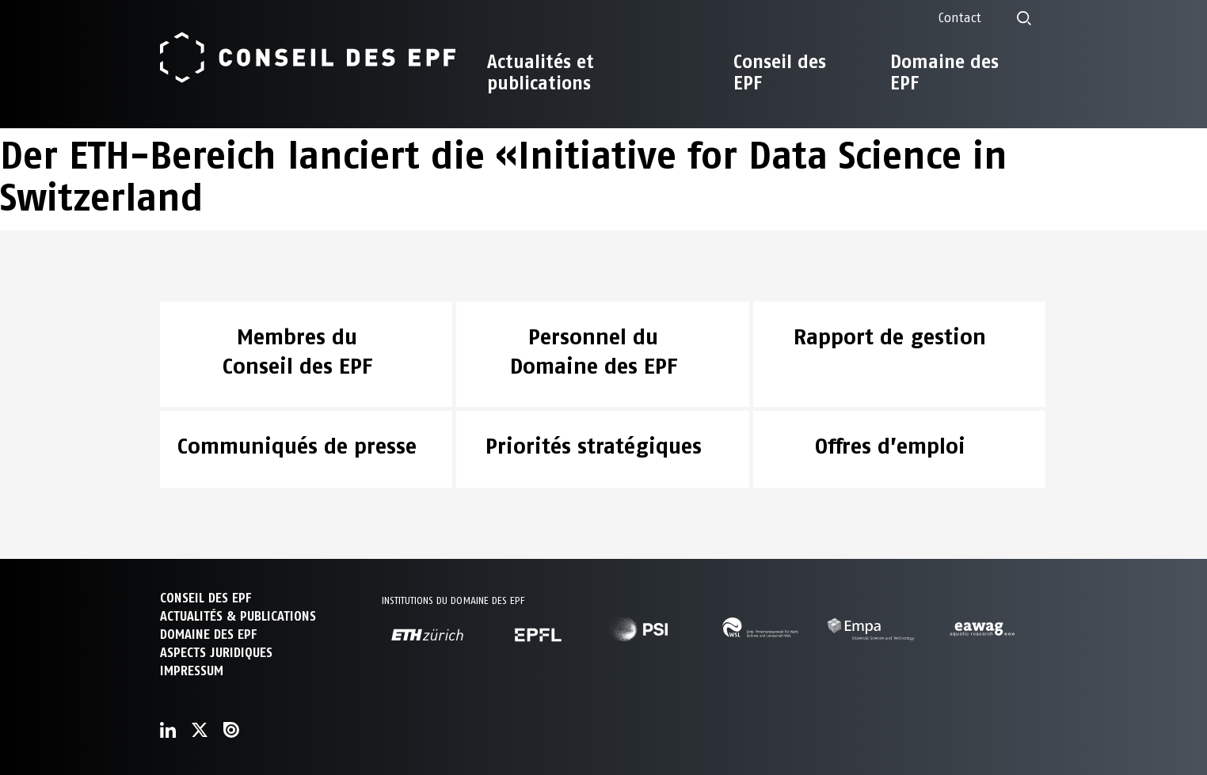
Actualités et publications (540, 72)
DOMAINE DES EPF (208, 634)
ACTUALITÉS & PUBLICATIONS (238, 616)
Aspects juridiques (216, 652)
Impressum (191, 670)
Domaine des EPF (944, 72)
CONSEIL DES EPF (205, 598)
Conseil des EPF (779, 72)
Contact (960, 17)
